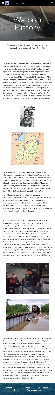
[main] (27, 23)
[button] (2, 3)
